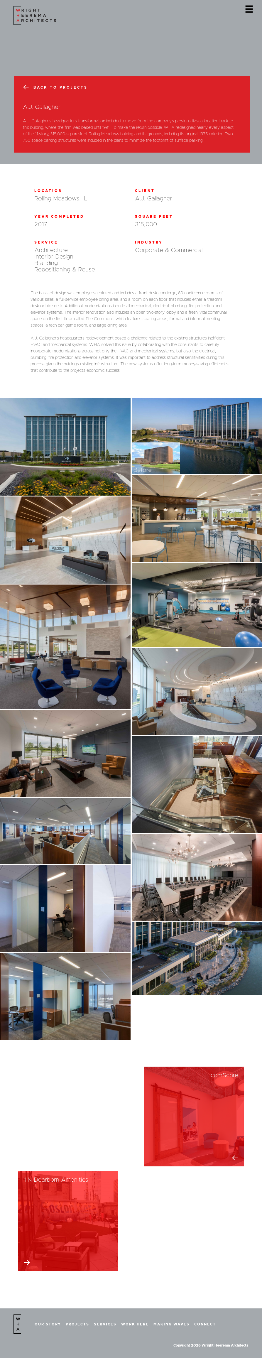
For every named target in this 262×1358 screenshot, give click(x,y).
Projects (77, 1324)
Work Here (135, 1324)
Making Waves (171, 1324)
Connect (205, 1324)
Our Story (48, 1324)
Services (105, 1324)
